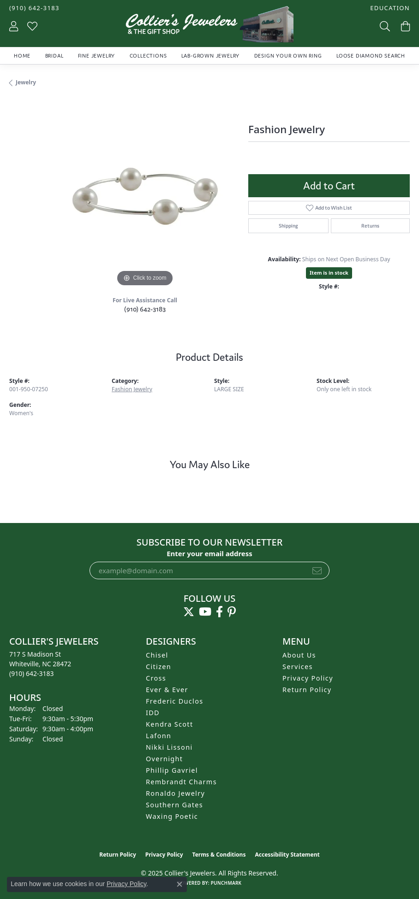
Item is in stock (329, 272)
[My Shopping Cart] (404, 26)
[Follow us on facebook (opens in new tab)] (219, 611)
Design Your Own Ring (288, 56)
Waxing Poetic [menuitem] (172, 816)
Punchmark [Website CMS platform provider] (226, 883)
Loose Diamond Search (370, 56)
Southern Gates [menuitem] (174, 804)
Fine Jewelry (96, 56)
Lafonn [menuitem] (158, 735)
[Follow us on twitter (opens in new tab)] (188, 611)
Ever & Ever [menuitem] (167, 689)
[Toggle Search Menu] (384, 26)
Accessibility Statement (287, 854)
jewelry (26, 82)
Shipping (288, 226)
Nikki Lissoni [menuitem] (169, 747)
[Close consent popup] (179, 884)
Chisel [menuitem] (157, 655)
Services (297, 666)
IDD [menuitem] (153, 712)
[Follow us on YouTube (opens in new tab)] (205, 611)
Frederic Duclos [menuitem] (175, 701)
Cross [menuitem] (156, 678)
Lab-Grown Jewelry (210, 56)
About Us (299, 655)
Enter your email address (209, 553)
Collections (148, 56)
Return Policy (307, 689)
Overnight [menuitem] (164, 758)
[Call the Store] (31, 673)
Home (22, 56)
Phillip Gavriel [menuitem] (172, 770)
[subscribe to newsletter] (317, 570)
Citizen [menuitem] (158, 666)
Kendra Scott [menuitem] (169, 724)
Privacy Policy (307, 678)
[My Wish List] (32, 26)
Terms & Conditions (219, 854)
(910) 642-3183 (145, 309)
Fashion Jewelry (132, 389)
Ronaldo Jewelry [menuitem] (175, 793)
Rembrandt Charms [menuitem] (181, 781)
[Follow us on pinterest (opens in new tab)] (231, 611)
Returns (370, 226)
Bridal (54, 56)
